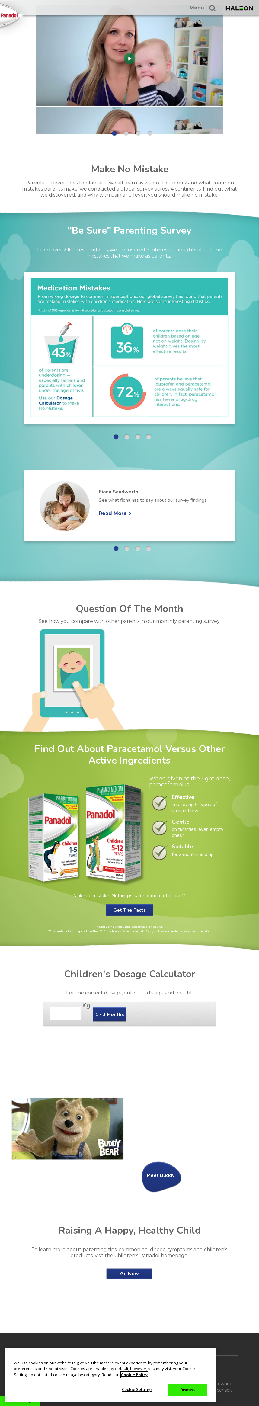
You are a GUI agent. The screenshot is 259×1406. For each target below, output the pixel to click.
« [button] (10, 71)
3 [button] (138, 133)
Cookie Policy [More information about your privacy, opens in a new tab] (134, 1374)
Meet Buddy (160, 1175)
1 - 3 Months (109, 1014)
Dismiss (187, 1389)
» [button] (244, 71)
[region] (110, 1375)
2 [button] (126, 133)
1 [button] (114, 133)
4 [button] (150, 133)
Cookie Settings (137, 1389)
